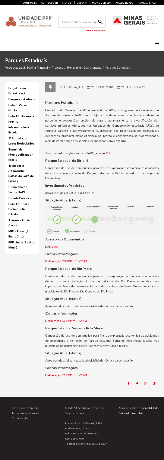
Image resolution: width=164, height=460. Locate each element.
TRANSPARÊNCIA (146, 2)
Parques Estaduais (21, 99)
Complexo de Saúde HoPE (17, 189)
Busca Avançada (95, 30)
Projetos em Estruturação (84, 67)
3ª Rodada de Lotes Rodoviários (21, 140)
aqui (55, 246)
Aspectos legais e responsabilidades (139, 407)
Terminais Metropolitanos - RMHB (20, 154)
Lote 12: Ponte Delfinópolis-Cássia (18, 209)
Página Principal (37, 67)
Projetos (57, 67)
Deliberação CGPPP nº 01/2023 (66, 261)
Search (99, 21)
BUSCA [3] (82, 2)
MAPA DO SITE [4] (101, 2)
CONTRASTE (30, 2)
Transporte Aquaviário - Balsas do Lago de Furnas (21, 173)
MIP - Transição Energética (19, 233)
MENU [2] (67, 2)
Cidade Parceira (19, 198)
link (108, 153)
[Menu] (157, 42)
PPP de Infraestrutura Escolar (18, 127)
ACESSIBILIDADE (124, 2)
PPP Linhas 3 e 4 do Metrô (21, 244)
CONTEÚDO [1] (49, 2)
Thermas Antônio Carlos (20, 222)
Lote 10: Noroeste (21, 116)
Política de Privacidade (131, 413)
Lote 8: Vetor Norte (17, 107)
